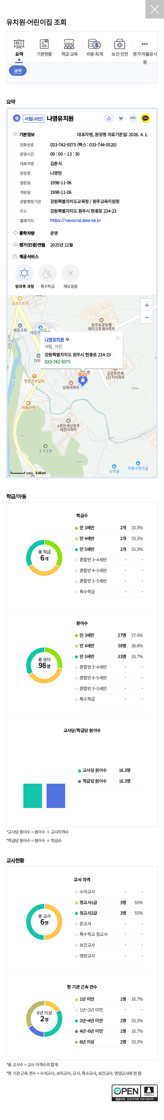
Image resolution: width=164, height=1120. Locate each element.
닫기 (154, 9)
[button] (117, 337)
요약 (18, 71)
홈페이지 (109, 118)
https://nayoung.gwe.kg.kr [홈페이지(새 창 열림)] (75, 220)
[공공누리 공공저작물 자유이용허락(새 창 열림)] (135, 1099)
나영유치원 (54, 339)
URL (133, 118)
